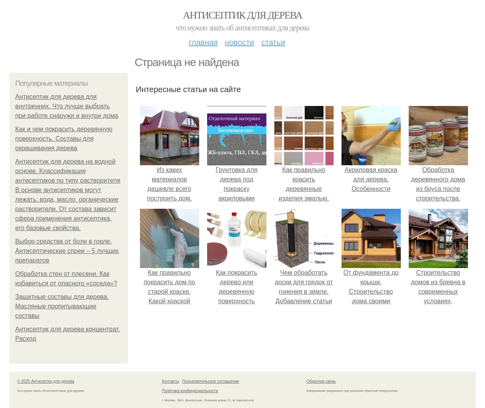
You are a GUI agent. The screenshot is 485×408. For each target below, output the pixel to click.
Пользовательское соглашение (210, 381)
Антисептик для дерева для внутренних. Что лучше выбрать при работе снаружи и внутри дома (66, 106)
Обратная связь (321, 381)
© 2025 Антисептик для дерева (45, 381)
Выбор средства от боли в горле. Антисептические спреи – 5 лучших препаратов (67, 251)
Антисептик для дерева (242, 15)
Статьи (273, 42)
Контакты (170, 381)
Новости (239, 42)
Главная (203, 42)
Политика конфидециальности (190, 391)
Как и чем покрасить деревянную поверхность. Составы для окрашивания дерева (64, 138)
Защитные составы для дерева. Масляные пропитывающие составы (62, 306)
